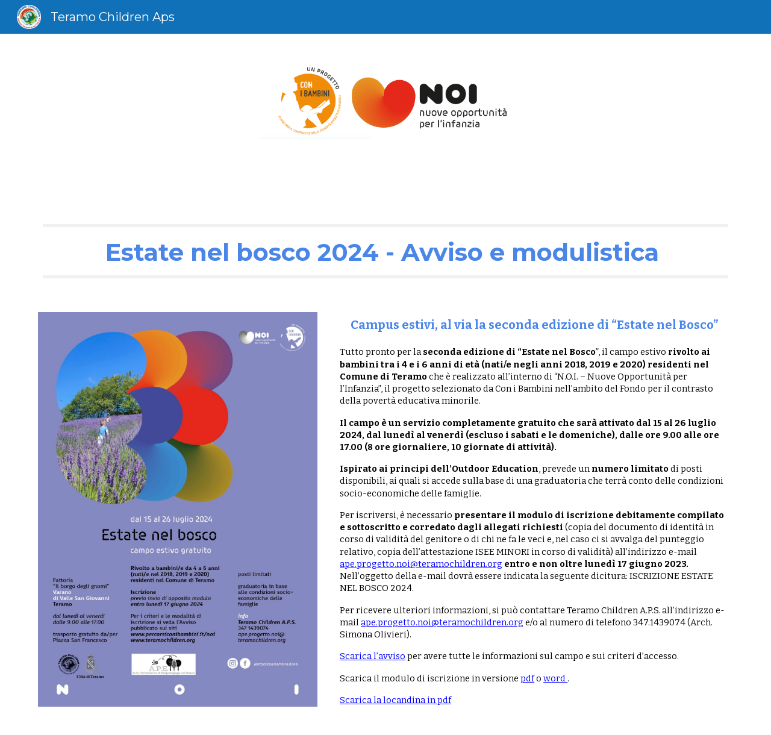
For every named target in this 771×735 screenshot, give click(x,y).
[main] (385, 251)
